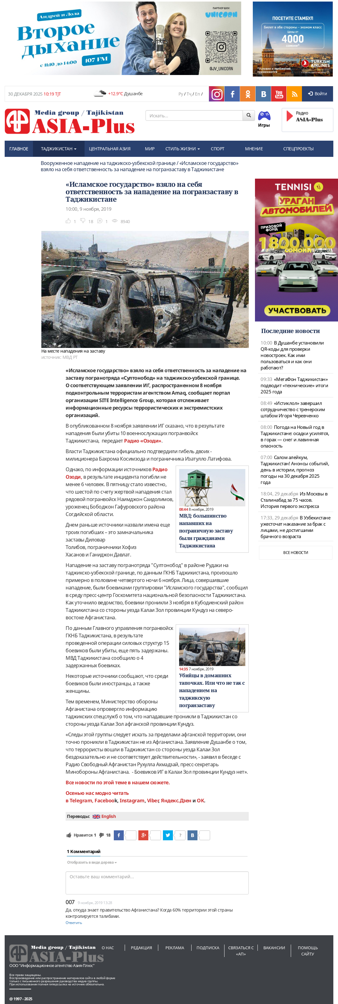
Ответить (74, 922)
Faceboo (104, 800)
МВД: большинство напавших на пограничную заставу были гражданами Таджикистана (206, 530)
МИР (150, 149)
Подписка (208, 947)
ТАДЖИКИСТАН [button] (58, 149)
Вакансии (274, 947)
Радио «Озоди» (142, 440)
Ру (180, 94)
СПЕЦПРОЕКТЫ (298, 149)
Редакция (141, 947)
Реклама (174, 947)
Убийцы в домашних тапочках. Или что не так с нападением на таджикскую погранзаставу (212, 690)
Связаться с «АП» (241, 951)
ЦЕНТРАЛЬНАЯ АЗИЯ (109, 149)
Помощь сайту (308, 951)
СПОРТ (218, 149)
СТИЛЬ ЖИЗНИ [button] (182, 149)
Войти (317, 93)
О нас (108, 947)
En (197, 94)
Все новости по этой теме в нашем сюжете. (118, 782)
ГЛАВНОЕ (18, 149)
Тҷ (189, 94)
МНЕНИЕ (254, 149)
